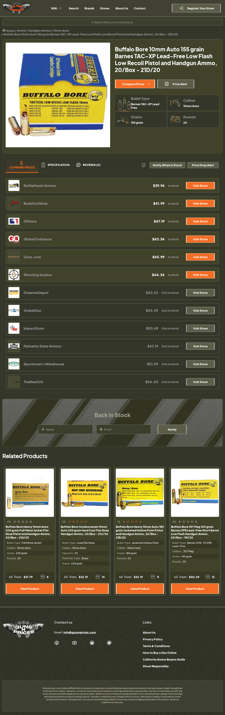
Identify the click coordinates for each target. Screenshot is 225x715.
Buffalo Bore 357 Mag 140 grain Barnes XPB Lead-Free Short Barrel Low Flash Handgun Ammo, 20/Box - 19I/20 (195, 532)
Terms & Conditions (156, 646)
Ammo (21, 30)
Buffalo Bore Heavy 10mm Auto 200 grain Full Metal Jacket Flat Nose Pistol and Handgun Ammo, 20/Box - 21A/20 (28, 532)
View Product (29, 588)
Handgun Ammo (39, 30)
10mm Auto (61, 30)
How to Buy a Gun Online (160, 652)
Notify (172, 429)
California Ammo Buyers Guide (164, 659)
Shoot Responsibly (156, 666)
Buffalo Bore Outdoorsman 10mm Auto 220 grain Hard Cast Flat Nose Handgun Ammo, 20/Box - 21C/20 (85, 530)
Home (8, 30)
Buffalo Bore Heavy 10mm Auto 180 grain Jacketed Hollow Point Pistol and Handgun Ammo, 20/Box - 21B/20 (140, 532)
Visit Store (200, 185)
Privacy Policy (152, 639)
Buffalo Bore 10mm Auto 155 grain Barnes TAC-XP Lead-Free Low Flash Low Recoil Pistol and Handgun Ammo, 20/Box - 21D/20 (90, 34)
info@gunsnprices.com (79, 632)
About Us (149, 632)
